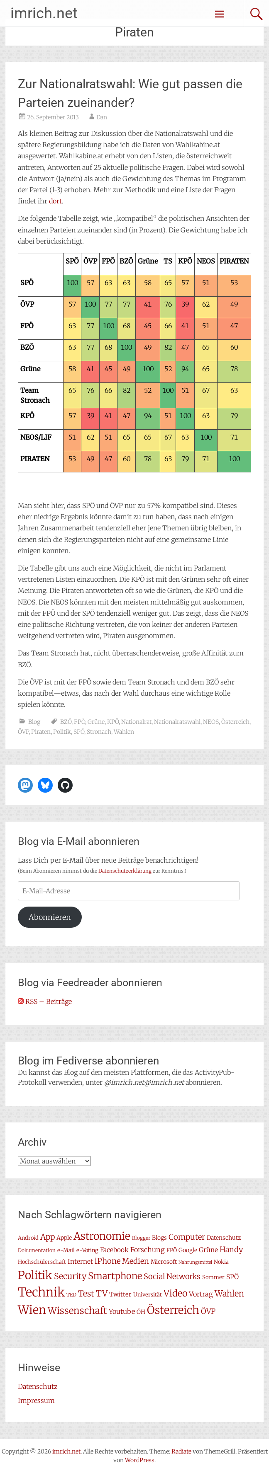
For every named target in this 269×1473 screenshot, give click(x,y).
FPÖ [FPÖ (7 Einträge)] (171, 1250)
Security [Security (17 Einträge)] (70, 1276)
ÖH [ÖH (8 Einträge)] (141, 1312)
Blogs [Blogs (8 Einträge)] (159, 1237)
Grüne (96, 722)
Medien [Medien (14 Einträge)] (135, 1261)
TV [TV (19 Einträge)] (102, 1293)
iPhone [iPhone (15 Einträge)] (107, 1261)
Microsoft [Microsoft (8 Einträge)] (164, 1261)
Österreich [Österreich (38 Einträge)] (173, 1310)
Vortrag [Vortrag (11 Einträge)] (201, 1294)
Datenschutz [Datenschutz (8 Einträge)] (224, 1237)
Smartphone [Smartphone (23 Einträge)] (115, 1276)
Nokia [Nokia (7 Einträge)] (221, 1261)
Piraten (41, 731)
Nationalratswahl (177, 722)
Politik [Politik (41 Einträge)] (35, 1275)
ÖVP (23, 731)
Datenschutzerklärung (125, 871)
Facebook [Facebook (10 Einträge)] (114, 1250)
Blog (34, 722)
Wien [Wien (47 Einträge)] (32, 1310)
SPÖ (78, 731)
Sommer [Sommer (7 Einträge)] (213, 1277)
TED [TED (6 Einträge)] (71, 1295)
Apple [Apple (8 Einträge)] (64, 1237)
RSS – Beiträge (45, 1001)
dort (55, 201)
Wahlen (124, 731)
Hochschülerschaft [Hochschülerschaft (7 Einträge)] (42, 1261)
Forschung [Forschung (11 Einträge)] (147, 1250)
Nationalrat (136, 722)
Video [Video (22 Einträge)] (175, 1293)
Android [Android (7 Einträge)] (28, 1237)
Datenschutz (38, 1386)
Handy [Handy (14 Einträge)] (231, 1249)
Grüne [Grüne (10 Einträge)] (208, 1250)
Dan (101, 117)
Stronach (99, 731)
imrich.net (44, 13)
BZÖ (65, 722)
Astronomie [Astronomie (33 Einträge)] (101, 1236)
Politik (62, 731)
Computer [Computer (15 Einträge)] (187, 1237)
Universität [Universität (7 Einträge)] (147, 1294)
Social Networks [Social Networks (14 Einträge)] (172, 1276)
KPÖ (113, 722)
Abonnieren (50, 917)
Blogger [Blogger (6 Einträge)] (141, 1238)
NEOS (211, 722)
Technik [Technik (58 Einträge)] (41, 1292)
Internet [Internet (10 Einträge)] (80, 1261)
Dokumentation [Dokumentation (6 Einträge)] (37, 1250)
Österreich (235, 722)
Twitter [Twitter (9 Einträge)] (120, 1294)
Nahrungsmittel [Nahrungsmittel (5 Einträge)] (195, 1262)
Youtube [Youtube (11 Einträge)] (122, 1311)
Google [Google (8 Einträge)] (188, 1250)
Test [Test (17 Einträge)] (86, 1294)
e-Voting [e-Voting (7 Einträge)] (87, 1250)
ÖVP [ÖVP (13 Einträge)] (208, 1311)
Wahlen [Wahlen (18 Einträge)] (229, 1293)
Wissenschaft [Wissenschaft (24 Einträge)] (77, 1310)
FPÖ (79, 722)
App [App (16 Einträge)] (47, 1237)
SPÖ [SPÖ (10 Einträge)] (232, 1277)
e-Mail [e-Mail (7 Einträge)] (66, 1250)
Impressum (36, 1400)
